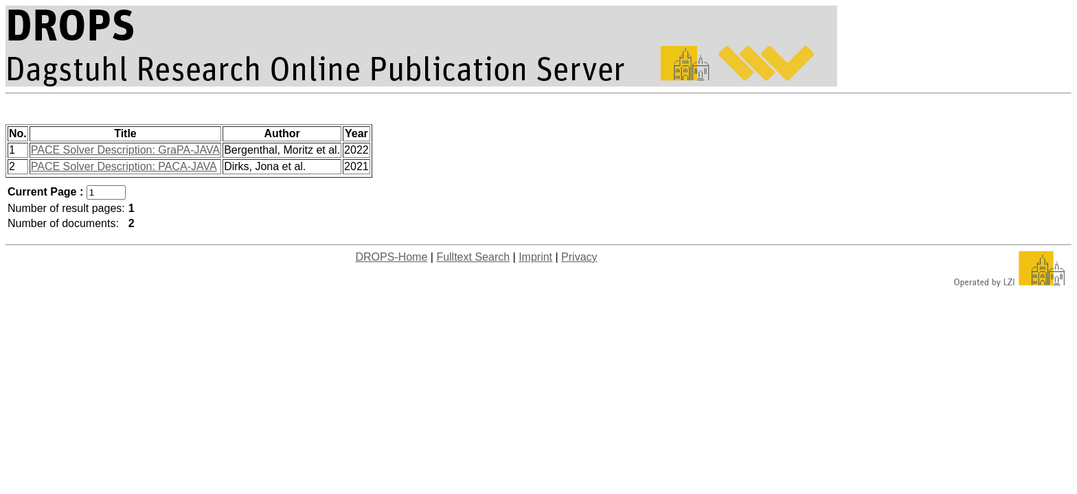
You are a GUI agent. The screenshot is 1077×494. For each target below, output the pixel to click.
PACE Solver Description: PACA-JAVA (124, 166)
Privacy (579, 257)
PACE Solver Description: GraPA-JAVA (125, 150)
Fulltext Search (473, 257)
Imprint (535, 257)
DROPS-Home (391, 257)
